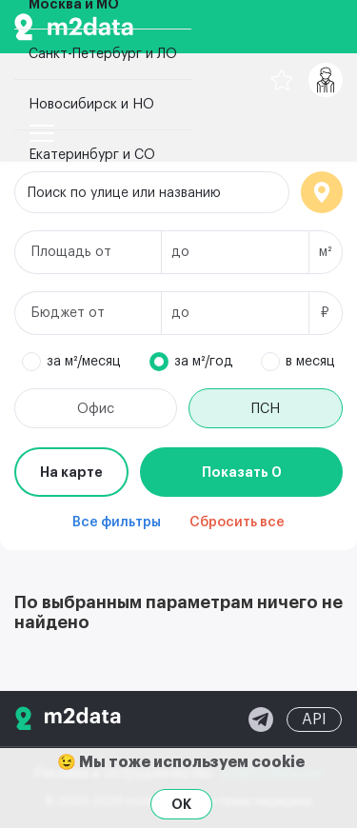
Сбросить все (237, 522)
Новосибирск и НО (91, 104)
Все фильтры (116, 522)
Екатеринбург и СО (92, 155)
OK (181, 804)
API (314, 719)
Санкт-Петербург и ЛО (103, 54)
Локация (321, 192)
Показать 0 (242, 472)
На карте (71, 472)
